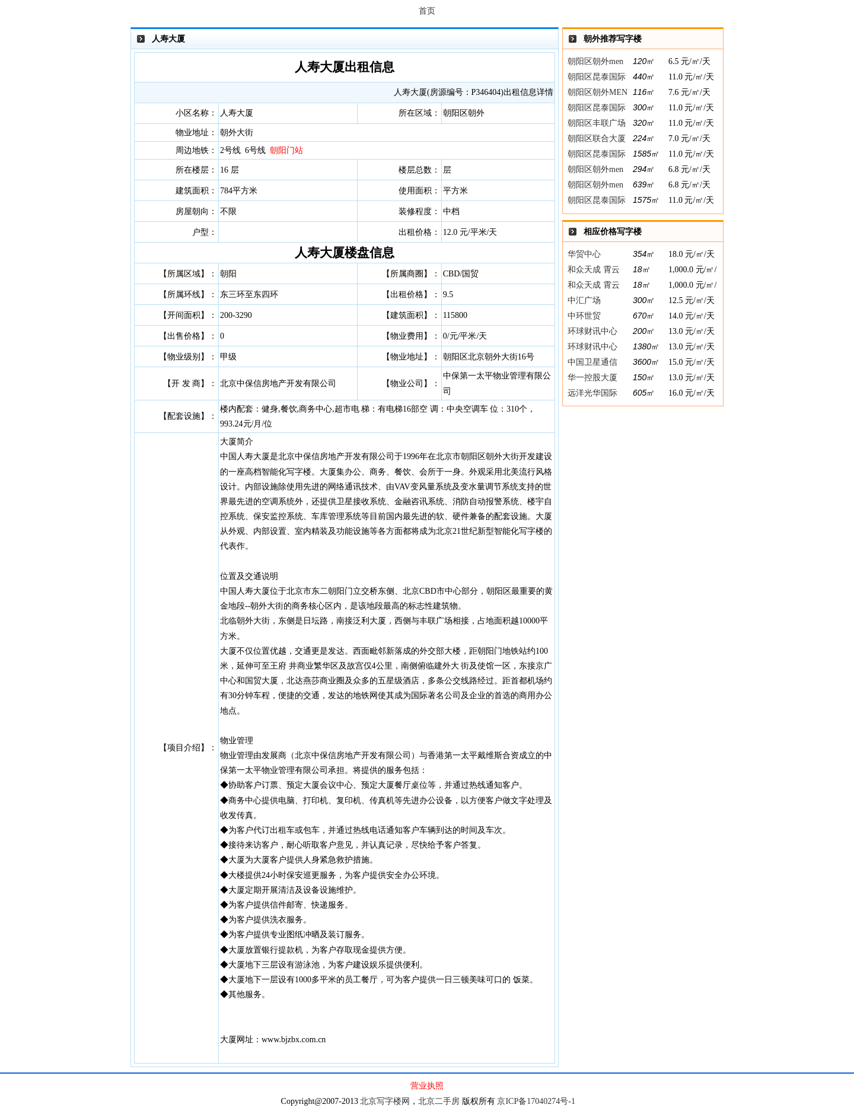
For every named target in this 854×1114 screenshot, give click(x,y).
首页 (427, 11)
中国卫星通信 (592, 362)
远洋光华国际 (592, 393)
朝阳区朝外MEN (597, 92)
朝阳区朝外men (595, 61)
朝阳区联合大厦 (597, 138)
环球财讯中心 (592, 331)
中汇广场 (584, 300)
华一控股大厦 (592, 377)
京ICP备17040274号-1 (536, 1101)
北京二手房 (439, 1101)
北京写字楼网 (385, 1101)
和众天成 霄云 (594, 269)
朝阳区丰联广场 (597, 123)
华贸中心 (584, 254)
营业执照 (427, 1085)
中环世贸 (584, 315)
